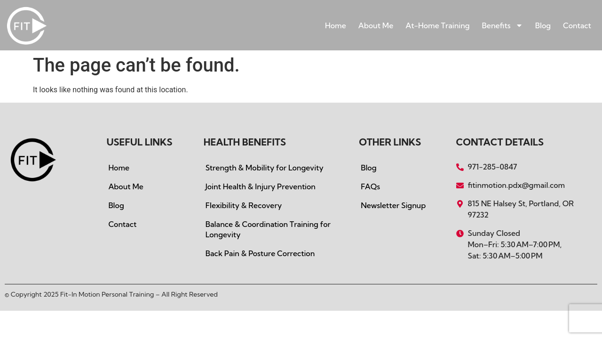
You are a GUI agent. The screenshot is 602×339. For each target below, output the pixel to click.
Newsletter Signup (393, 205)
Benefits (502, 25)
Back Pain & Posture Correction (260, 253)
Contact (577, 25)
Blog (543, 25)
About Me (376, 25)
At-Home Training (437, 25)
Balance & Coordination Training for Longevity (268, 229)
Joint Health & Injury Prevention (261, 186)
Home (335, 25)
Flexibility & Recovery (244, 205)
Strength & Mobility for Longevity (265, 167)
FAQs (370, 186)
